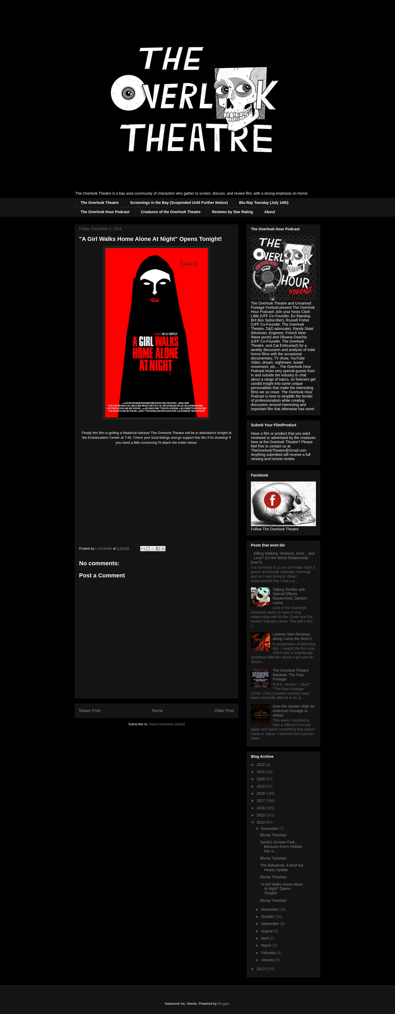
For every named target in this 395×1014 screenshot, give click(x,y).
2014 (261, 822)
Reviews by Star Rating (232, 212)
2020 (261, 779)
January (268, 960)
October (268, 916)
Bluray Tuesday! (273, 835)
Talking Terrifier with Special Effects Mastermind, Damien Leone (290, 596)
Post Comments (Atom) (167, 724)
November (270, 909)
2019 (261, 786)
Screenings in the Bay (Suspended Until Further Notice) (179, 202)
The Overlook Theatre (100, 202)
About (269, 212)
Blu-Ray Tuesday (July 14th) (263, 202)
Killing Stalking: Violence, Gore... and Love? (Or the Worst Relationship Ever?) (283, 557)
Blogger (223, 1004)
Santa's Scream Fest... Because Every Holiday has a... (281, 846)
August (267, 931)
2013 (261, 969)
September (270, 924)
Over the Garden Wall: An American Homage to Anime (294, 710)
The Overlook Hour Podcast (105, 212)
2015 (261, 815)
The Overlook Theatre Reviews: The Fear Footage (291, 674)
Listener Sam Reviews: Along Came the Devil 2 (292, 636)
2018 (261, 793)
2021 (261, 772)
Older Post (224, 710)
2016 (261, 808)
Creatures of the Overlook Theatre (170, 212)
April (265, 938)
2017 (261, 800)
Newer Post (89, 710)
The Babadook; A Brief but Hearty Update (281, 867)
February (269, 953)
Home (157, 710)
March (266, 945)
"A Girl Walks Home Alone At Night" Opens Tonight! (281, 888)
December (270, 828)
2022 (261, 765)
